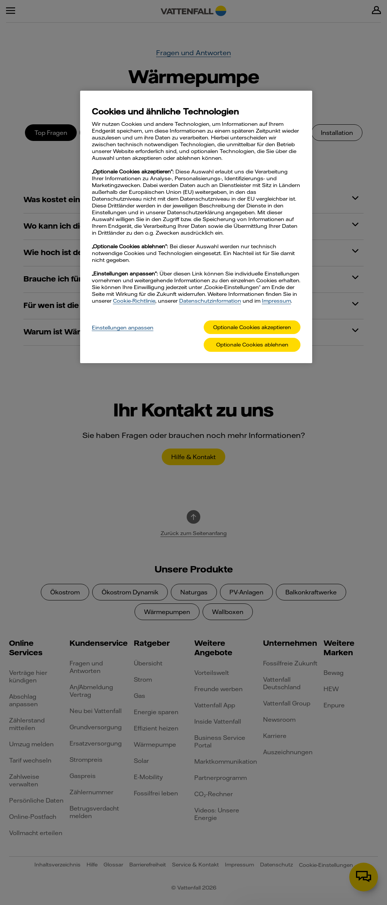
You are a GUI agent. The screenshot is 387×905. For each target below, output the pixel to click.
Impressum (276, 300)
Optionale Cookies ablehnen (252, 344)
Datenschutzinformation (210, 300)
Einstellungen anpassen (122, 327)
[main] (196, 227)
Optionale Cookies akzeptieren (252, 327)
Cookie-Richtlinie (134, 300)
